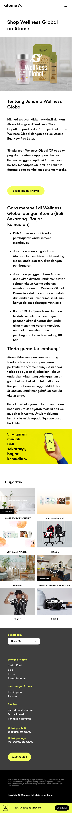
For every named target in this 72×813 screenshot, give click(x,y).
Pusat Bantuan (17, 678)
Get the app (19, 756)
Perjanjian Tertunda (19, 718)
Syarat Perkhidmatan (20, 710)
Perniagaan (15, 692)
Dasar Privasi (16, 714)
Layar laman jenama (26, 190)
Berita (11, 674)
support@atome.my (19, 731)
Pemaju (12, 696)
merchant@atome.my (20, 741)
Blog (10, 669)
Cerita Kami (15, 665)
